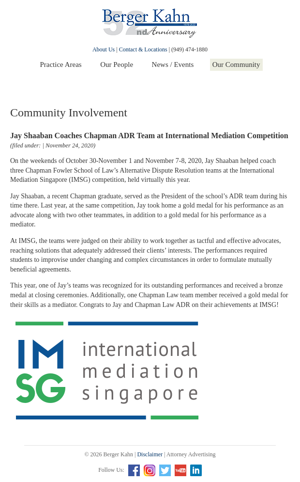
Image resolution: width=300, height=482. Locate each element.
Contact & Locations (143, 49)
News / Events (173, 64)
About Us (103, 49)
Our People (116, 64)
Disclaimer (150, 454)
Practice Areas (60, 64)
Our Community (236, 64)
